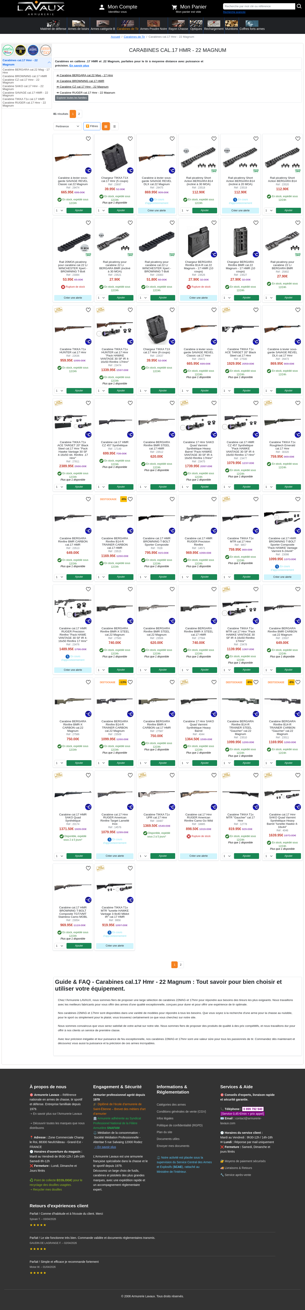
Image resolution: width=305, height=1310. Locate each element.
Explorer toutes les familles (72, 97)
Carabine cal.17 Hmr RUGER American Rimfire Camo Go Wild (198, 817)
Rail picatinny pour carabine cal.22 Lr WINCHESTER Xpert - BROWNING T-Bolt (156, 266)
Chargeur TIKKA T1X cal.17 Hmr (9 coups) (156, 351)
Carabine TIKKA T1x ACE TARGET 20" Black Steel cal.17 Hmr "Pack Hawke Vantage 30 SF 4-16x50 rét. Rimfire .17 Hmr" (72, 450)
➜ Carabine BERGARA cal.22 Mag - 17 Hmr (84, 75)
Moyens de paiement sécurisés (245, 1161)
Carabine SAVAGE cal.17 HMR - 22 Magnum (25, 94)
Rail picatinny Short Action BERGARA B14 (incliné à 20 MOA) (240, 181)
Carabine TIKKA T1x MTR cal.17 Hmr (240, 540)
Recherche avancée (234, 12)
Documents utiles (168, 1139)
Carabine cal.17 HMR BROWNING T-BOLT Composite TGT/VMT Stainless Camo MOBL (72, 912)
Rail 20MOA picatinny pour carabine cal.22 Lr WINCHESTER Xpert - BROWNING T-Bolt (73, 266)
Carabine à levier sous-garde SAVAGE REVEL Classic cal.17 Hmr (199, 352)
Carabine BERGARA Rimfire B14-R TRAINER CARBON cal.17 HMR (114, 543)
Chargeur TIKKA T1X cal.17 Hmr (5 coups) (114, 179)
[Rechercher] (299, 6)
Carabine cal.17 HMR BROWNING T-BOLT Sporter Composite (157, 541)
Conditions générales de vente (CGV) (181, 1111)
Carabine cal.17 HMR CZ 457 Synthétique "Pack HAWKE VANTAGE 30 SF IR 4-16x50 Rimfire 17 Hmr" (240, 448)
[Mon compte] (102, 7)
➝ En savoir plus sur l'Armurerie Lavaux (56, 1113)
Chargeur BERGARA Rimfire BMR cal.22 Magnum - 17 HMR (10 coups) (240, 266)
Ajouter (79, 210)
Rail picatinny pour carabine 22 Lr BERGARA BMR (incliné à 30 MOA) (114, 266)
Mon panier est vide (188, 11)
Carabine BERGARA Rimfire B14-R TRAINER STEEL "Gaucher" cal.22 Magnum (240, 728)
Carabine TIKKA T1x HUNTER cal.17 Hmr (73, 351)
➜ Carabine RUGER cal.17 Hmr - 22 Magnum (85, 92)
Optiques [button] (196, 25)
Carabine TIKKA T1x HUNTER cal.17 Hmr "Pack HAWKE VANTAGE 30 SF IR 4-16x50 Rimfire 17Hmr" (114, 355)
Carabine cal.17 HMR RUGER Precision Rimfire (198, 541)
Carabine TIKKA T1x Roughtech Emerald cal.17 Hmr (282, 445)
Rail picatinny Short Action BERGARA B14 (282, 179)
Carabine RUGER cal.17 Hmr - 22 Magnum (24, 104)
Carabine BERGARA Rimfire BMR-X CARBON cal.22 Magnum (73, 726)
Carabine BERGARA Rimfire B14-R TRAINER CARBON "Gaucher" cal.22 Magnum (282, 728)
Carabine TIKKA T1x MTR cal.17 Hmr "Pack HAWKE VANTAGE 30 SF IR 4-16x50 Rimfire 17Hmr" (240, 635)
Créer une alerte (157, 210)
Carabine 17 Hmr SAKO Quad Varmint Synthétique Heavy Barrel (198, 726)
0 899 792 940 (252, 1109)
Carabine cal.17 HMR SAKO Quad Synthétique (73, 817)
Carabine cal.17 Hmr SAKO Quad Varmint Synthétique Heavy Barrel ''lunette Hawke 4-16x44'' (282, 821)
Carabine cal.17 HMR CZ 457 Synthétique (115, 444)
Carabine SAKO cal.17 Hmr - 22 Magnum (23, 88)
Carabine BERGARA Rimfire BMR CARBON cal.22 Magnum (282, 631)
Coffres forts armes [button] (252, 25)
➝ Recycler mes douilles (46, 1189)
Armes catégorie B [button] (103, 25)
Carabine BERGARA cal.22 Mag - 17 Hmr (26, 71)
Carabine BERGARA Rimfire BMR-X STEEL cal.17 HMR (198, 631)
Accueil (115, 36)
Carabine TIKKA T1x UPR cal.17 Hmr (157, 816)
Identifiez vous (117, 11)
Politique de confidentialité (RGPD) (179, 1125)
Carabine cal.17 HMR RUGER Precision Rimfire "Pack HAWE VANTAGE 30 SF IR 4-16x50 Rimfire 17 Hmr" (72, 635)
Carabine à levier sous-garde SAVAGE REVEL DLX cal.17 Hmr (282, 352)
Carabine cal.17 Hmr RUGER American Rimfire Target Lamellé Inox (114, 819)
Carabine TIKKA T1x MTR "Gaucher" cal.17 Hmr (240, 817)
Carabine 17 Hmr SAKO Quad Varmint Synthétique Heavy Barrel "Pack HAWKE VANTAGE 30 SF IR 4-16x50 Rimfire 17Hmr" (198, 450)
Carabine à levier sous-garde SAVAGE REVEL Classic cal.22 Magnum (73, 181)
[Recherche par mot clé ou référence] (259, 6)
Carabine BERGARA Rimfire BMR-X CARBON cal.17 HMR (157, 724)
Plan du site (164, 1132)
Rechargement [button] (214, 25)
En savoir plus (79, 65)
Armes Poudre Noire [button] (153, 25)
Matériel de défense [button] (53, 25)
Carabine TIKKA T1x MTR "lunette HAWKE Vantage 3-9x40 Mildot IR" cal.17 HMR (114, 912)
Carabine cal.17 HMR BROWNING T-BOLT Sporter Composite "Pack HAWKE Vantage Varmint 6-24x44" (282, 545)
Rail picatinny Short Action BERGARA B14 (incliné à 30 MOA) (198, 181)
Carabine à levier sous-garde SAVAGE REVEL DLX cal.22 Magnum (157, 181)
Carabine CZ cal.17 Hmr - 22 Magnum (21, 81)
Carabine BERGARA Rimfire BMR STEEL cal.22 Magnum (156, 631)
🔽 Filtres (92, 126)
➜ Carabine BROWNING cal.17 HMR (80, 81)
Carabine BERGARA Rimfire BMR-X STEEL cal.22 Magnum (114, 631)
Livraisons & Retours (238, 1168)
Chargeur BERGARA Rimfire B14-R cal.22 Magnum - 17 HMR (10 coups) (198, 266)
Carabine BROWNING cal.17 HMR (25, 76)
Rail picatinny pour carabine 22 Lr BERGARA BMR (282, 265)
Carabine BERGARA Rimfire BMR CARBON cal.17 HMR (73, 541)
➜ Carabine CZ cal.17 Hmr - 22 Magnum (82, 86)
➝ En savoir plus (105, 1147)
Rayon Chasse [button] (178, 25)
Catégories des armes (171, 1104)
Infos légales (165, 1118)
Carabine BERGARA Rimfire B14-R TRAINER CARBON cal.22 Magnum (114, 726)
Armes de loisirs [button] (78, 25)
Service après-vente (238, 1175)
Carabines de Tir (134, 36)
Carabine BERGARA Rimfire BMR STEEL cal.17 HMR (156, 445)
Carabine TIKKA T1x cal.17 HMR (23, 99)
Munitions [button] (231, 25)
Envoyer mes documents (173, 1146)
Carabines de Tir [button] (128, 25)
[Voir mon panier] (174, 7)
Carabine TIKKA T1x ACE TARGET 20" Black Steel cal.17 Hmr (240, 352)
